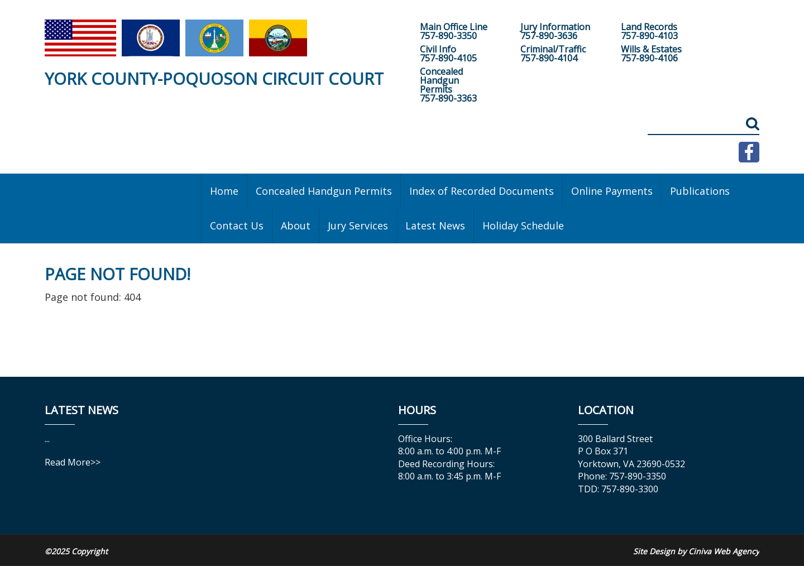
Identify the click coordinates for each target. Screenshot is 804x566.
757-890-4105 (448, 58)
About (295, 225)
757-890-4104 (548, 58)
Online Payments (612, 191)
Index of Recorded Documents (481, 191)
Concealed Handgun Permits (324, 191)
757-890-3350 (448, 36)
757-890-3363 (448, 98)
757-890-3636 (548, 36)
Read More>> (72, 462)
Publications (700, 191)
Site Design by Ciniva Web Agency (696, 551)
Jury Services (358, 225)
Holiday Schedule (523, 225)
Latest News (435, 225)
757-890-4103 (649, 36)
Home (224, 191)
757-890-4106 (649, 58)
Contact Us (237, 225)
